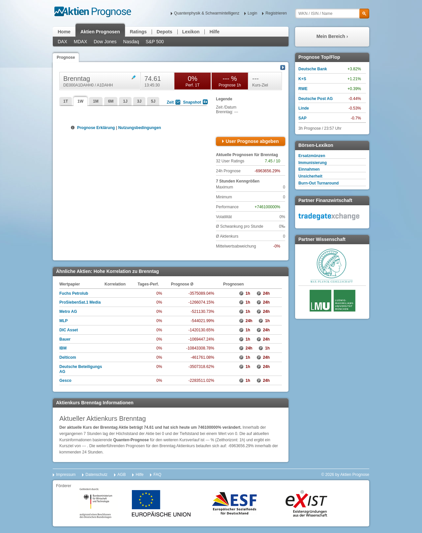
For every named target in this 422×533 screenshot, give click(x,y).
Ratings (138, 31)
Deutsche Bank (312, 69)
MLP (63, 320)
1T (65, 101)
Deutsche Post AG (315, 98)
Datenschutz (96, 474)
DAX (62, 41)
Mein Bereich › (332, 36)
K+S (302, 79)
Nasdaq (131, 41)
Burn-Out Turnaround (318, 183)
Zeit (170, 102)
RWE (303, 88)
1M (96, 101)
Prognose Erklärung (95, 127)
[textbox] (332, 13)
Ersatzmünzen (311, 155)
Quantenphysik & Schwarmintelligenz (206, 13)
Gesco (65, 380)
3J (139, 101)
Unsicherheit (310, 176)
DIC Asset (68, 330)
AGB (121, 474)
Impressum (65, 474)
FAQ (157, 474)
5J (153, 101)
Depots (164, 31)
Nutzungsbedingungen (139, 127)
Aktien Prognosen (100, 31)
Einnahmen (309, 169)
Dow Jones (105, 41)
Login (252, 13)
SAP (302, 118)
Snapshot (192, 102)
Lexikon (191, 31)
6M (111, 101)
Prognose (66, 57)
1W (80, 101)
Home (64, 31)
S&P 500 (155, 41)
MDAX (80, 41)
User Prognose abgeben (252, 141)
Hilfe (214, 31)
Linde (303, 108)
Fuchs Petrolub (73, 293)
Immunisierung (312, 162)
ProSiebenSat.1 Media (80, 302)
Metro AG (68, 311)
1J (125, 101)
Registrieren (276, 13)
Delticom (67, 357)
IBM (63, 348)
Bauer (65, 339)
